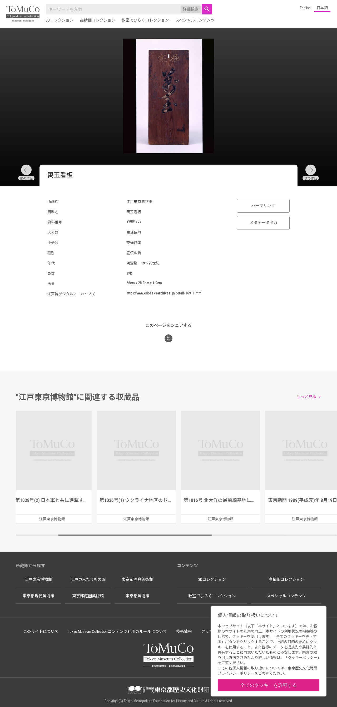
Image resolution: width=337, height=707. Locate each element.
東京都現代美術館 (38, 596)
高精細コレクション (97, 20)
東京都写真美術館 (137, 579)
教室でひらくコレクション (145, 20)
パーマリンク (263, 205)
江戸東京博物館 (38, 579)
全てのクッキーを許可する (268, 685)
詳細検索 (191, 9)
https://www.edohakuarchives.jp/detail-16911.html (164, 293)
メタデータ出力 (263, 222)
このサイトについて (41, 631)
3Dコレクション (59, 20)
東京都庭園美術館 (88, 596)
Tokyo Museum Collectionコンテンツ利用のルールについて (117, 631)
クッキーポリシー (302, 657)
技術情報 (184, 631)
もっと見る (306, 396)
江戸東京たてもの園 (88, 579)
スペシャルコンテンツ (195, 20)
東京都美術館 (137, 596)
